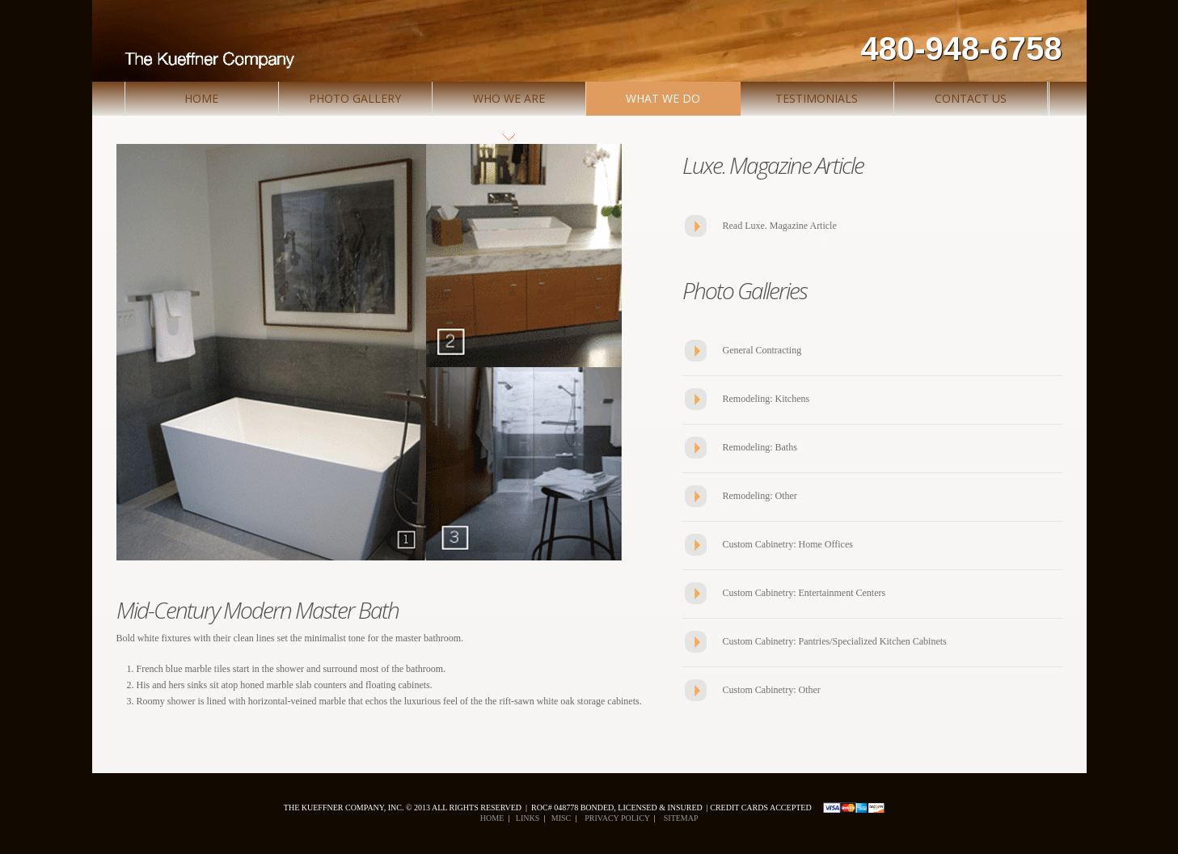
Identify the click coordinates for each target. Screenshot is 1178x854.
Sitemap (680, 818)
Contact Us (971, 98)
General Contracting (762, 350)
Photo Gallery (355, 98)
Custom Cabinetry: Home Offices (788, 544)
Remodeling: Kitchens (766, 398)
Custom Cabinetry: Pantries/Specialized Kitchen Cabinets (835, 641)
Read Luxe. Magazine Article (780, 225)
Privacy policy (616, 818)
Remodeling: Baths (760, 447)
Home (201, 98)
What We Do (663, 98)
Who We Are (509, 98)
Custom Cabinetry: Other (772, 689)
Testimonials (816, 98)
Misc (560, 818)
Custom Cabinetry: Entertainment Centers (804, 592)
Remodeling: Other (760, 495)
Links (527, 818)
